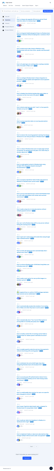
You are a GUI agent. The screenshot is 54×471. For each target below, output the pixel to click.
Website (5, 5)
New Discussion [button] (48, 11)
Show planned (37, 11)
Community (17, 5)
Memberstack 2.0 (7, 468)
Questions (6, 20)
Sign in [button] (36, 5)
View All (5, 17)
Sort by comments (26, 11)
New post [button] (27, 458)
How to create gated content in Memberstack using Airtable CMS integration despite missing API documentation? (31, 166)
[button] (50, 3)
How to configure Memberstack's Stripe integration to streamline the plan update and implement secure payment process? (33, 79)
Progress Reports (8, 27)
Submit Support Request (27, 5)
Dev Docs (11, 5)
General (5, 23)
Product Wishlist (7, 30)
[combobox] (10, 11)
